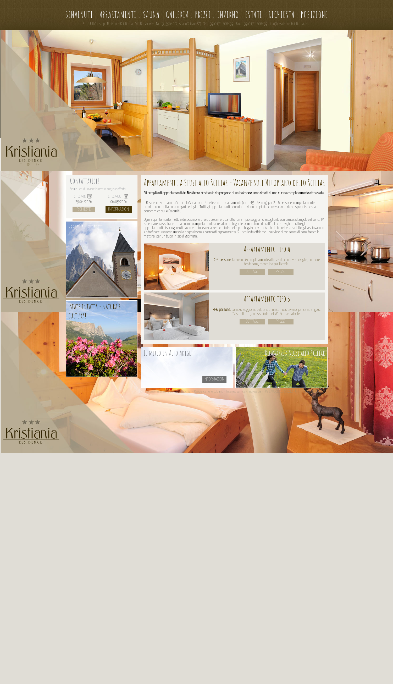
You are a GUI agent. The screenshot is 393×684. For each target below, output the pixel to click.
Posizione (314, 14)
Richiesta (282, 14)
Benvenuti (79, 14)
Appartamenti (118, 14)
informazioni (214, 379)
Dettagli (252, 271)
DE (28, 165)
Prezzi (203, 14)
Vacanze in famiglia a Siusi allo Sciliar (168, 391)
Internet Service (235, 391)
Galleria (177, 14)
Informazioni (119, 209)
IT (20, 165)
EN (38, 165)
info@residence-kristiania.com (290, 24)
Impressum (255, 391)
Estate (253, 14)
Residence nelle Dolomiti (209, 391)
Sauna (151, 14)
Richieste (84, 209)
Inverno (228, 14)
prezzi (280, 271)
